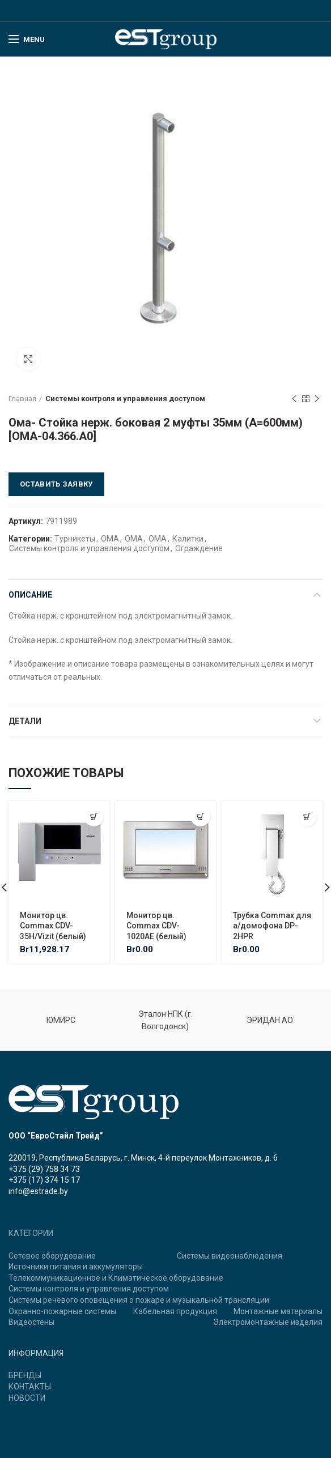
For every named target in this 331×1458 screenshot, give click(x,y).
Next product (316, 399)
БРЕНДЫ (25, 1375)
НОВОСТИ (27, 1397)
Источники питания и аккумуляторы (76, 1266)
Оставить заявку (56, 484)
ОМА (110, 538)
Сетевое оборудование (52, 1255)
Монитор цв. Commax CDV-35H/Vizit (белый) (53, 925)
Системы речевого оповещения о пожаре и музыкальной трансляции (139, 1299)
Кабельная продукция (175, 1311)
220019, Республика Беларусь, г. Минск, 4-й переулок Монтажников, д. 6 (143, 1157)
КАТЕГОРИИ (31, 1233)
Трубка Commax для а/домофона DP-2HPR (272, 925)
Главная (22, 398)
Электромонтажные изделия (267, 1322)
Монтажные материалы (278, 1311)
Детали (25, 721)
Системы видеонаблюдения (229, 1255)
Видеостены (31, 1322)
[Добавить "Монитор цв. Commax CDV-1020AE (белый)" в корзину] (200, 816)
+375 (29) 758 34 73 (44, 1169)
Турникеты (74, 538)
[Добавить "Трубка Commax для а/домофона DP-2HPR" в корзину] (307, 816)
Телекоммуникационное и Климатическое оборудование (116, 1277)
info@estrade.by (38, 1191)
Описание (30, 594)
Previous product (294, 399)
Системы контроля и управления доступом (125, 398)
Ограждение (199, 548)
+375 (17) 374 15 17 (44, 1179)
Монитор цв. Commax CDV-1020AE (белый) (156, 925)
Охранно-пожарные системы (62, 1311)
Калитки (187, 538)
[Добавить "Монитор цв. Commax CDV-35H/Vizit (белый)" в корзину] (94, 816)
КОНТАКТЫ (30, 1386)
